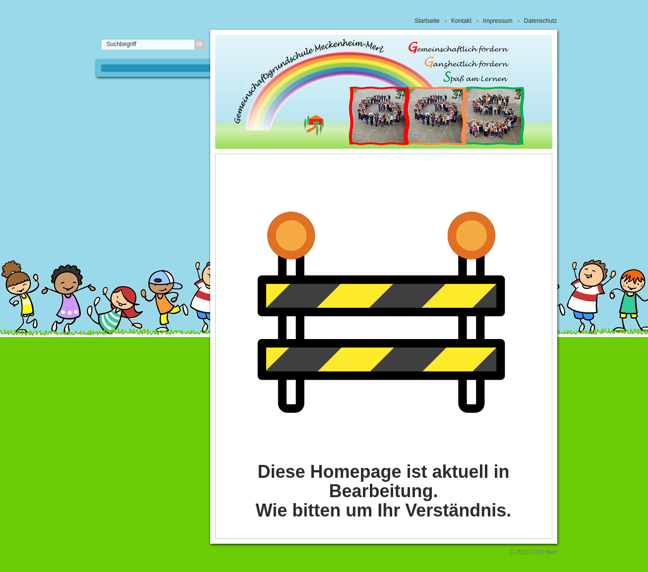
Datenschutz (540, 20)
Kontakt (461, 20)
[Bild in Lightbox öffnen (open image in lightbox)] (381, 312)
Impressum (497, 20)
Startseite (427, 20)
